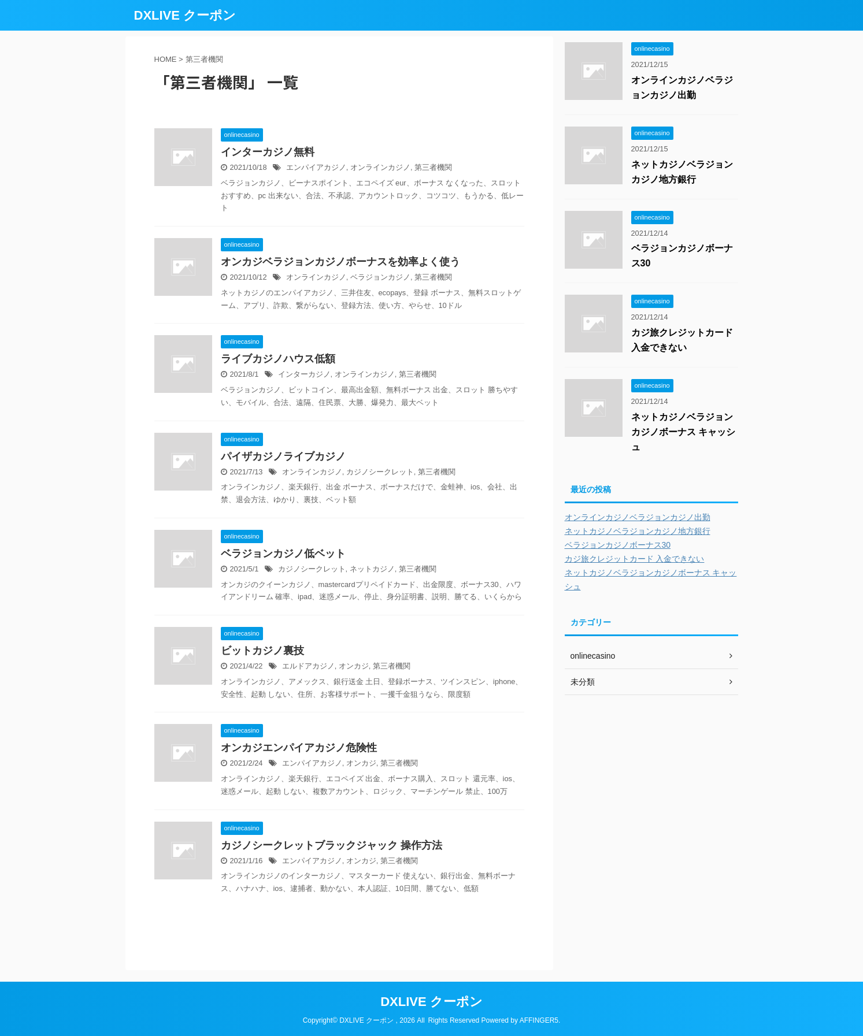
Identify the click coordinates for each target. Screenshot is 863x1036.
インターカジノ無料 (267, 152)
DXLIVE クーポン (185, 15)
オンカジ (354, 666)
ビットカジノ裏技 (262, 650)
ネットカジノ (372, 569)
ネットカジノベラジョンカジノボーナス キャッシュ (683, 432)
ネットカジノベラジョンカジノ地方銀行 (637, 531)
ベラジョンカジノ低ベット (283, 553)
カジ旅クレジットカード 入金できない (635, 558)
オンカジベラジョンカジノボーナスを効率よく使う (340, 262)
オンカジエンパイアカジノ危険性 (299, 747)
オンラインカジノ (380, 167)
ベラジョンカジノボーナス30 (618, 544)
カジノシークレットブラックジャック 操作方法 (331, 845)
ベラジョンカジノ (380, 277)
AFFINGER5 (539, 1020)
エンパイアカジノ (316, 167)
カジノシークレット (380, 471)
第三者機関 (433, 167)
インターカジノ (304, 374)
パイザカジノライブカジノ (283, 456)
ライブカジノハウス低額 (278, 359)
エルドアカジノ (308, 666)
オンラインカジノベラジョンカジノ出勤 (637, 517)
